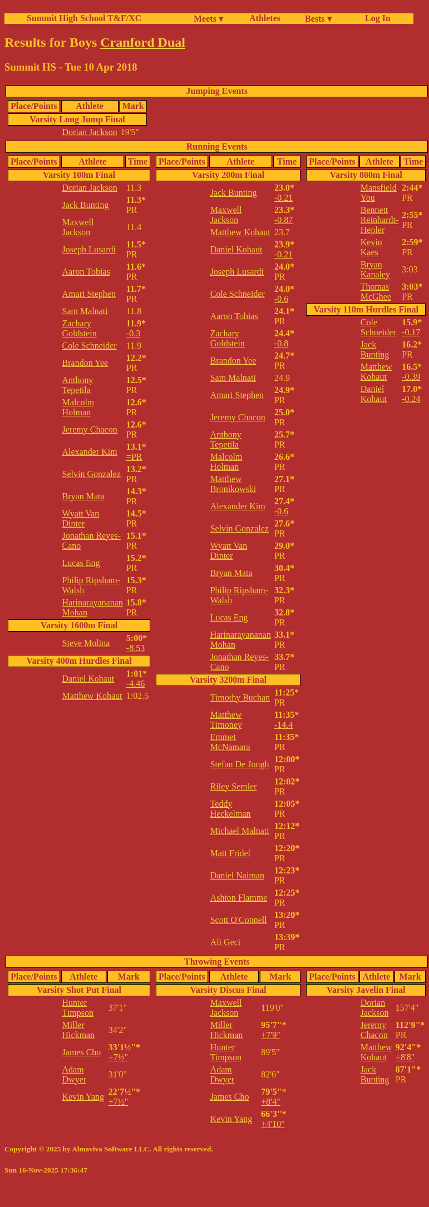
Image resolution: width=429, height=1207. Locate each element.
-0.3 (133, 333)
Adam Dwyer (74, 1074)
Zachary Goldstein (79, 328)
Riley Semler (233, 786)
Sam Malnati (85, 311)
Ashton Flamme (239, 897)
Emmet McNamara (230, 742)
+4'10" (272, 1124)
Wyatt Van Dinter (81, 518)
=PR (134, 456)
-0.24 (411, 399)
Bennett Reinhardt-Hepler (379, 220)
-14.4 (283, 724)
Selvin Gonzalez (91, 474)
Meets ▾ (208, 18)
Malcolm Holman (78, 407)
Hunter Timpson (77, 1007)
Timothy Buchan (240, 697)
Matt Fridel (230, 853)
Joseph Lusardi (89, 249)
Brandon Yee (85, 362)
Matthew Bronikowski (233, 484)
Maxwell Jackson (78, 227)
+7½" (119, 1057)
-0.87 (283, 220)
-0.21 (283, 197)
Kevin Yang (83, 1096)
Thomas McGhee (376, 291)
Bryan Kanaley (375, 269)
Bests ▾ (318, 18)
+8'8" (405, 1057)
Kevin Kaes (371, 247)
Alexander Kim (89, 451)
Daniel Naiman (237, 875)
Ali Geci (225, 942)
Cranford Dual (142, 42)
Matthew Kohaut (92, 696)
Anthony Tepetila (77, 385)
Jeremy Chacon (89, 429)
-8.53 (135, 648)
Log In (376, 18)
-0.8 (281, 343)
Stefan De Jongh (239, 764)
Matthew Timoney (226, 719)
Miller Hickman (78, 1030)
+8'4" (270, 1101)
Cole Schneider (89, 345)
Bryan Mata (83, 496)
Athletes (264, 18)
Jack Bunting (85, 205)
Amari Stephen (89, 294)
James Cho (81, 1052)
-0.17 (411, 332)
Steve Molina (86, 643)
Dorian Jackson (89, 132)
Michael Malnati (239, 831)
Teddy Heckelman (230, 808)
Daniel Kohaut (88, 678)
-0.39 (411, 376)
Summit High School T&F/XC (84, 18)
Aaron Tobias (86, 271)
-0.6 (281, 299)
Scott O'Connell (238, 920)
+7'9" (270, 1035)
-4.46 (135, 683)
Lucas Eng (81, 563)
